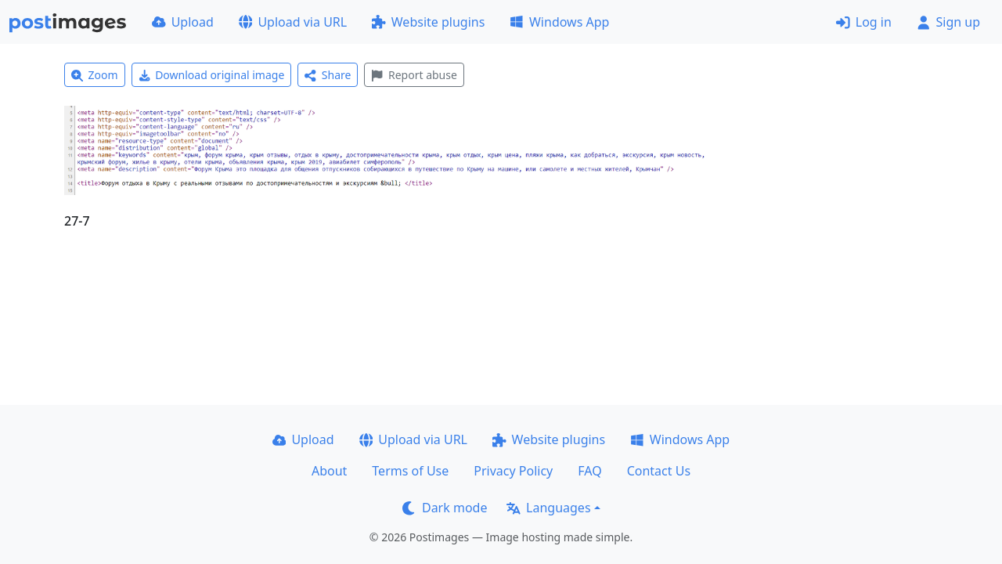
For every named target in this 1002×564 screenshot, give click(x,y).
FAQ (589, 470)
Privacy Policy (513, 470)
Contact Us (658, 470)
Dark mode (444, 507)
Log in (864, 22)
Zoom (94, 74)
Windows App (559, 22)
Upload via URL (293, 22)
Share (328, 74)
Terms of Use (410, 470)
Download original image (212, 74)
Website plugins (428, 22)
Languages (548, 507)
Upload (183, 22)
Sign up (948, 22)
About (329, 470)
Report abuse (413, 74)
